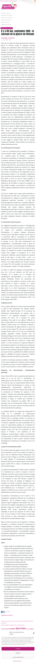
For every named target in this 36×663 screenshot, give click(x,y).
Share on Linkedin (7, 611)
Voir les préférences (18, 657)
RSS (35, 1)
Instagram (14, 1)
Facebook (3, 1)
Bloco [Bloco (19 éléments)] (27, 629)
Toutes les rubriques (5, 13)
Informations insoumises (6, 17)
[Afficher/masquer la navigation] (32, 6)
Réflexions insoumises (6, 24)
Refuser (18, 653)
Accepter (18, 648)
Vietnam (11, 38)
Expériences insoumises (6, 15)
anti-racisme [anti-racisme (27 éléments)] (5, 629)
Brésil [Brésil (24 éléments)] (32, 629)
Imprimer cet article (7, 615)
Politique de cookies (17, 661)
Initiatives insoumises (6, 20)
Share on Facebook (2, 612)
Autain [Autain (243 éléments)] (21, 628)
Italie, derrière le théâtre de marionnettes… (13, 625)
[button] (33, 633)
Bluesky (8, 1)
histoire (5, 38)
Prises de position (5, 22)
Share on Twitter (4, 612)
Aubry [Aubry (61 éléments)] (13, 629)
